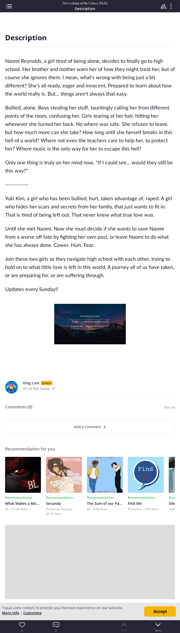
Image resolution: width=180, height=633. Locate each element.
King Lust (31, 383)
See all (169, 407)
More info (10, 612)
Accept (160, 611)
